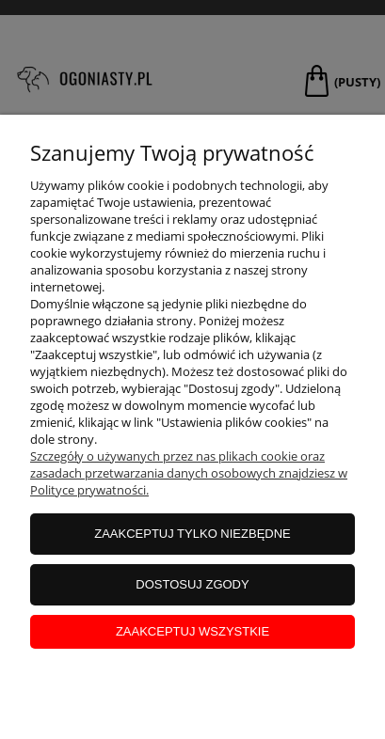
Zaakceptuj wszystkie (192, 631)
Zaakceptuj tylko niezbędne (192, 534)
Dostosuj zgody (192, 584)
